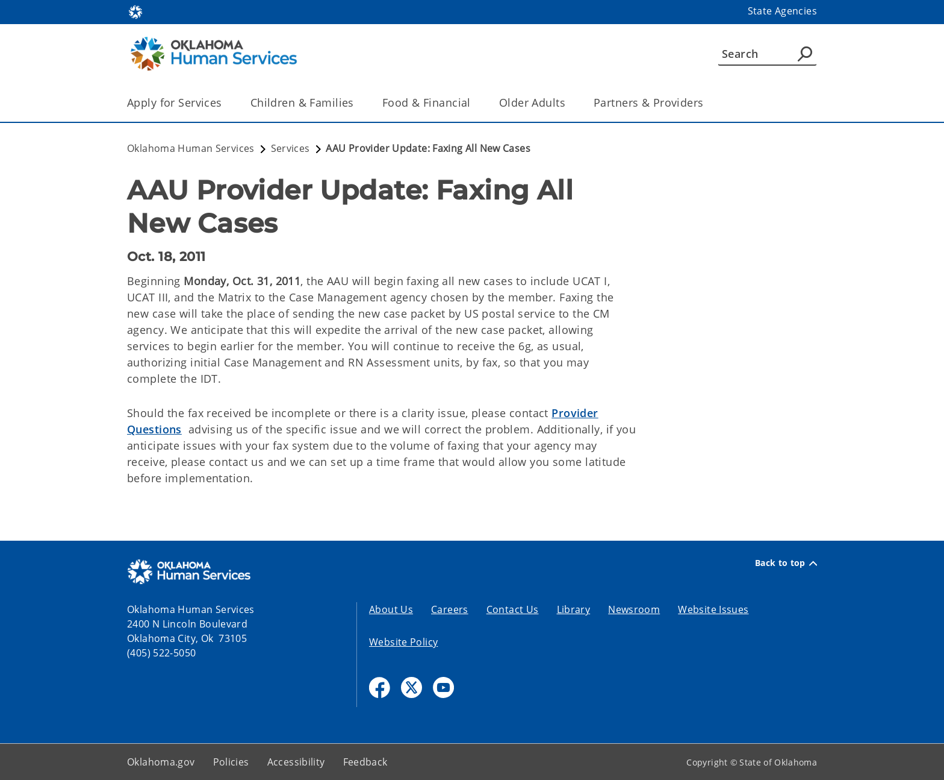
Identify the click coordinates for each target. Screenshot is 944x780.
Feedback (365, 762)
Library (574, 609)
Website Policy (403, 642)
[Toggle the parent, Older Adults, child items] (569, 103)
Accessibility (296, 762)
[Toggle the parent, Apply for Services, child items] (226, 103)
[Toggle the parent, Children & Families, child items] (358, 103)
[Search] (767, 54)
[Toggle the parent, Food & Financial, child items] (475, 103)
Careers (449, 609)
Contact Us (512, 609)
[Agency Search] (805, 54)
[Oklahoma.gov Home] (135, 11)
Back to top (786, 563)
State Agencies (782, 10)
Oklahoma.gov (161, 762)
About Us (391, 609)
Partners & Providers (649, 102)
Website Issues (713, 609)
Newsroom (634, 609)
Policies (231, 762)
